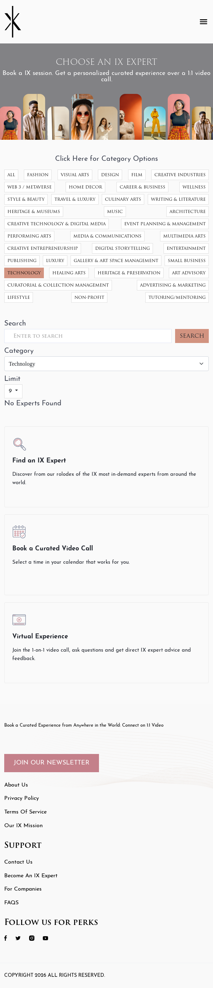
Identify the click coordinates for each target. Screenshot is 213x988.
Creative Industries (180, 174)
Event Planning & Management (165, 223)
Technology (24, 272)
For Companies (23, 889)
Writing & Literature (178, 199)
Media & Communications (107, 236)
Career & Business (142, 187)
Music (115, 211)
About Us (16, 785)
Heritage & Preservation (129, 272)
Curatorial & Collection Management (58, 285)
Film (136, 174)
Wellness (194, 187)
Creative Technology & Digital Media (56, 223)
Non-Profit (89, 297)
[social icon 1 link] (9, 938)
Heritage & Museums (33, 211)
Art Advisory (189, 272)
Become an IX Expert (31, 876)
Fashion (37, 174)
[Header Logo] (18, 21)
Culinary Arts (123, 199)
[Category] (106, 363)
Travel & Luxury (74, 199)
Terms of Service (25, 812)
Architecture (187, 211)
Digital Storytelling (122, 248)
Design (110, 174)
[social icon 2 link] (21, 938)
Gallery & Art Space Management (116, 260)
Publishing (21, 260)
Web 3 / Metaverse (29, 187)
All (11, 174)
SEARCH (192, 335)
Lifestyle (18, 297)
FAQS (11, 903)
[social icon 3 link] (35, 938)
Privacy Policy (21, 798)
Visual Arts (75, 174)
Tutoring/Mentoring (177, 297)
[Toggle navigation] (203, 21)
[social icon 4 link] (49, 938)
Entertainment (186, 248)
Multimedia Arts (184, 236)
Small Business (187, 260)
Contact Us (18, 862)
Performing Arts (29, 236)
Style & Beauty (26, 199)
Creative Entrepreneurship (42, 248)
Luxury (55, 260)
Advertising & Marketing (173, 285)
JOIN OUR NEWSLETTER (51, 763)
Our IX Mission (23, 826)
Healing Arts (69, 272)
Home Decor (85, 187)
